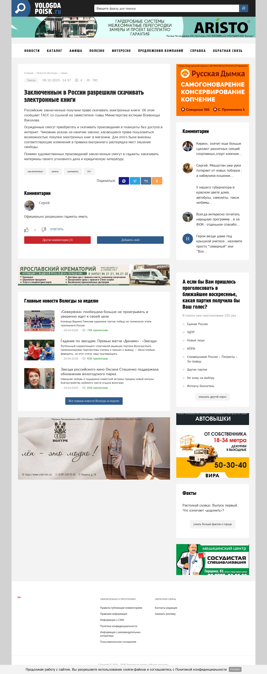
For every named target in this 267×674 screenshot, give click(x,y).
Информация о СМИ (112, 620)
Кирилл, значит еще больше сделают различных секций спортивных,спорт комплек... (219, 148)
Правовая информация (113, 613)
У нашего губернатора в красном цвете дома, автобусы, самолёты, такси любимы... (217, 195)
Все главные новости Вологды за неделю (94, 400)
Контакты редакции (166, 607)
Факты (189, 493)
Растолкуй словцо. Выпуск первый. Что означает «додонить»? (210, 507)
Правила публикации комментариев (121, 607)
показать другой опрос (213, 396)
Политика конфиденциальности (118, 626)
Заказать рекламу (165, 613)
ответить (56, 229)
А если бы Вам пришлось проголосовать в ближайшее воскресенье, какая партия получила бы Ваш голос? (211, 294)
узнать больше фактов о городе (212, 524)
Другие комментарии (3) (57, 239)
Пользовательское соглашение (118, 641)
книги (55, 171)
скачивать (72, 171)
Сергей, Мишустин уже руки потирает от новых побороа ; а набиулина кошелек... (219, 170)
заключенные (35, 171)
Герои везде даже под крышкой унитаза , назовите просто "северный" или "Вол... (219, 243)
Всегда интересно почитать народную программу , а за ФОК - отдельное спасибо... (218, 219)
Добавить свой (130, 239)
